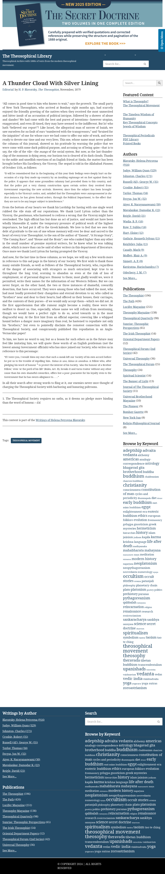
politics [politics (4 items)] (158, 589)
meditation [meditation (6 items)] (147, 554)
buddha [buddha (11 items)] (148, 472)
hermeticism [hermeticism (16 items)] (146, 528)
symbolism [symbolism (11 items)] (130, 637)
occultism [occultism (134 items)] (133, 576)
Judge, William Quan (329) (139, 170)
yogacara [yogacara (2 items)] (136, 683)
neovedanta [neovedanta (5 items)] (130, 571)
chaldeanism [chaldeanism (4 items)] (152, 476)
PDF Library (131, 139)
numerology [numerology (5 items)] (145, 571)
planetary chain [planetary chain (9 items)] (146, 585)
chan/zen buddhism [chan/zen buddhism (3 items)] (133, 480)
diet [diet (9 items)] (154, 498)
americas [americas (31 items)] (131, 459)
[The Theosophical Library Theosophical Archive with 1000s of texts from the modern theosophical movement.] (43, 60)
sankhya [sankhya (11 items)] (153, 620)
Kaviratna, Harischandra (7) (141, 267)
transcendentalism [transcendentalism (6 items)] (150, 665)
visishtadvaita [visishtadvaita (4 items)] (150, 679)
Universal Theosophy (136, 358)
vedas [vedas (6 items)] (158, 674)
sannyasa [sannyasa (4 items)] (128, 624)
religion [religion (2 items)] (148, 607)
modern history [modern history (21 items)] (144, 558)
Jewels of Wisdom (134, 126)
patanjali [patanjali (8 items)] (148, 581)
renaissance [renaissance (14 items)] (132, 611)
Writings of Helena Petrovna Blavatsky (60, 420)
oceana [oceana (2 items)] (137, 581)
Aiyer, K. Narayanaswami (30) (142, 204)
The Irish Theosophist (136, 333)
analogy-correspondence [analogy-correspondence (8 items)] (101, 795)
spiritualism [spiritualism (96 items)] (135, 633)
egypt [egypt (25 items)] (146, 507)
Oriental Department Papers (141, 339)
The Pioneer (130, 406)
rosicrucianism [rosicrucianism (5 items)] (132, 615)
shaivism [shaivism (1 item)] (140, 629)
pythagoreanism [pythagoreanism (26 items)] (136, 598)
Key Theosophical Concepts (140, 122)
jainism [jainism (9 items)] (128, 537)
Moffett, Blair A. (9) (135, 255)
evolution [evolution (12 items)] (140, 520)
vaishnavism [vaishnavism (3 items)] (129, 674)
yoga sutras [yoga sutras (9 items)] (149, 683)
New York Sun (132, 417)
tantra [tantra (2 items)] (142, 637)
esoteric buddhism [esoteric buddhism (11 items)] (98, 819)
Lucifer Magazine (134, 307)
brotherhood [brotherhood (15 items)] (132, 472)
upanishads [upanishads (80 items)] (134, 669)
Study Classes (149, 55)
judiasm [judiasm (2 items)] (137, 537)
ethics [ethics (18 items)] (142, 515)
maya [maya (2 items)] (136, 554)
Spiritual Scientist (134, 375)
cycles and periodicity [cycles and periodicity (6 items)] (107, 809)
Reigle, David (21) (134, 216)
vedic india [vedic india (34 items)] (132, 678)
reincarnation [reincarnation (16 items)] (133, 607)
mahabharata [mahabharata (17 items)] (133, 550)
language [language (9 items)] (140, 542)
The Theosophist (48, 89)
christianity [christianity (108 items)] (135, 485)
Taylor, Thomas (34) (135, 193)
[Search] (123, 64)
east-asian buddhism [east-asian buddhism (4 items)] (115, 814)
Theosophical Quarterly (138, 318)
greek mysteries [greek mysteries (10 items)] (136, 823)
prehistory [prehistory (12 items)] (130, 594)
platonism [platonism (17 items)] (138, 589)
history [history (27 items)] (142, 532)
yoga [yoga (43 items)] (127, 683)
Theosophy (130, 370)
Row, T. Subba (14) (134, 227)
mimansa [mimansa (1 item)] (127, 559)
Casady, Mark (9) (133, 250)
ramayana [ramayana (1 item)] (141, 603)
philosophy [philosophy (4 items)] (129, 585)
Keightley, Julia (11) (135, 244)
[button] (105, 55)
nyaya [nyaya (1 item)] (155, 572)
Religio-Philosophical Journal (141, 423)
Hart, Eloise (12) (133, 233)
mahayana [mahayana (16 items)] (152, 550)
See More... (130, 278)
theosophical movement (26, 440)
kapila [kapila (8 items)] (146, 537)
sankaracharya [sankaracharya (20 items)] (134, 619)
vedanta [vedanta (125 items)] (145, 674)
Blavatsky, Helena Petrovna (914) (23, 770)
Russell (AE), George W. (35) (140, 182)
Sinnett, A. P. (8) (133, 261)
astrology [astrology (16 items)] (152, 463)
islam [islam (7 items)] (151, 533)
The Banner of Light (135, 381)
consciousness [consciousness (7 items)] (132, 490)
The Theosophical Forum (138, 364)
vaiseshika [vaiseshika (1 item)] (151, 670)
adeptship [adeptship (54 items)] (132, 450)
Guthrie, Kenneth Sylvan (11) (141, 238)
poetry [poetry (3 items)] (150, 589)
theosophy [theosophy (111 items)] (134, 656)
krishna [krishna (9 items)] (128, 542)
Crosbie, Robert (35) (135, 187)
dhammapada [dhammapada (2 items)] (144, 498)
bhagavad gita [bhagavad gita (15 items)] (133, 467)
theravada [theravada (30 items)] (131, 660)
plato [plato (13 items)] (126, 589)
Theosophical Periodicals (139, 135)
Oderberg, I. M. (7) (134, 272)
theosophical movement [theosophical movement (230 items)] (137, 648)
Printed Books (132, 143)
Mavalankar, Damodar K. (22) (141, 210)
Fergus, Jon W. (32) (135, 199)
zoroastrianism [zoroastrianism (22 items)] (135, 687)
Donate (94, 59)
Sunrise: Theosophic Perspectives (23, 872)
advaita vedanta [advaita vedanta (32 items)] (119, 790)
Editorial (8, 89)
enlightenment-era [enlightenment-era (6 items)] (135, 511)
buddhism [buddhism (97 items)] (133, 476)
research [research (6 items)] (147, 611)
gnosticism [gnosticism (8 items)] (141, 524)
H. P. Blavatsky (27, 89)
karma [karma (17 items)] (156, 537)
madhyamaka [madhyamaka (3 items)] (140, 546)
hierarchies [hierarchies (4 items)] (129, 532)
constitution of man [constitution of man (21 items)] (141, 491)
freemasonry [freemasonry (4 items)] (155, 520)
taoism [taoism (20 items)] (151, 637)
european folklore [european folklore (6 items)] (133, 819)
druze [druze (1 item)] (159, 498)
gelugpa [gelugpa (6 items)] (128, 524)
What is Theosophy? (135, 101)
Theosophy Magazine (136, 312)
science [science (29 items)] (140, 623)
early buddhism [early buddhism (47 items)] (137, 502)
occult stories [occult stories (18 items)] (138, 850)
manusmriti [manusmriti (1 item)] (128, 555)
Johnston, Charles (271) (137, 176)
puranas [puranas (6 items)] (143, 594)
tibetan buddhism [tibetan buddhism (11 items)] (137, 662)
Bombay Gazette (133, 412)
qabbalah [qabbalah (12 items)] (129, 602)
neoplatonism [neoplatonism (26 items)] (145, 563)
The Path (128, 301)
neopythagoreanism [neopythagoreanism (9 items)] (136, 568)
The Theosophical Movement (141, 105)
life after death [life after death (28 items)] (141, 831)
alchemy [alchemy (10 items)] (143, 455)
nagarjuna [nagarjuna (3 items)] (128, 563)
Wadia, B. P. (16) (133, 221)
